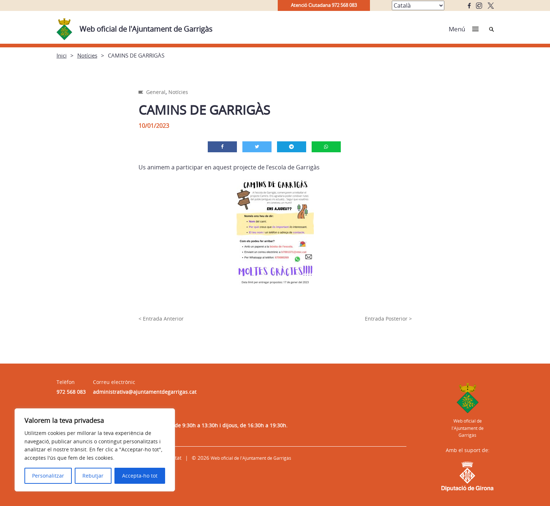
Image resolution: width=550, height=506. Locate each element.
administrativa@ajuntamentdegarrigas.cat (144, 391)
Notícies (87, 55)
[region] (95, 449)
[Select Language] (418, 5)
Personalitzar (48, 475)
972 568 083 (71, 391)
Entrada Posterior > (388, 318)
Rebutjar (93, 475)
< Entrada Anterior (161, 318)
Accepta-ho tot (139, 475)
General (155, 92)
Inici (61, 55)
